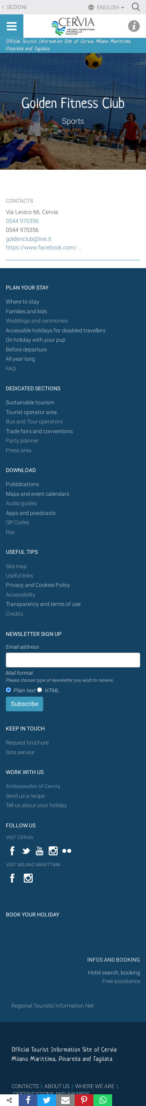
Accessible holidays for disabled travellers (56, 330)
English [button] (110, 7)
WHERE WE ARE (94, 1086)
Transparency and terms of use (43, 604)
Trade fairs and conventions (39, 431)
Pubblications (22, 484)
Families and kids (26, 311)
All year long (20, 359)
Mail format (60, 677)
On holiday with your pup (35, 340)
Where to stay (22, 301)
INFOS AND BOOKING (113, 960)
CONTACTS (25, 1086)
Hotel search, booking (114, 972)
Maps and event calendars (37, 494)
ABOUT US (56, 1086)
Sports (73, 121)
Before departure (26, 349)
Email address (22, 647)
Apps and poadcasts (31, 513)
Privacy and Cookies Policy (38, 585)
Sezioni (16, 7)
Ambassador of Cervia (33, 786)
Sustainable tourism (30, 402)
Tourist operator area (31, 412)
